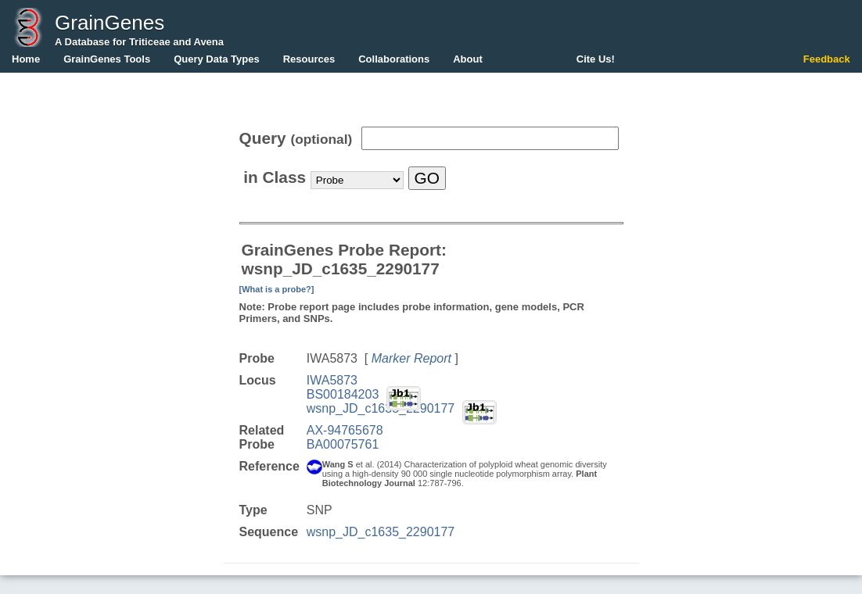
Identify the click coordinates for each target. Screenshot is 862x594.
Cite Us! (595, 59)
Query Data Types (217, 59)
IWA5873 (332, 380)
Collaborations (393, 59)
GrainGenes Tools (106, 59)
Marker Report (411, 358)
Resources (309, 59)
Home (26, 59)
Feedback (826, 59)
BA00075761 (343, 444)
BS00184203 (343, 394)
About (468, 59)
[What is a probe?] (276, 289)
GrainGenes (109, 22)
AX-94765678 (345, 430)
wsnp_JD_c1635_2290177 (380, 408)
